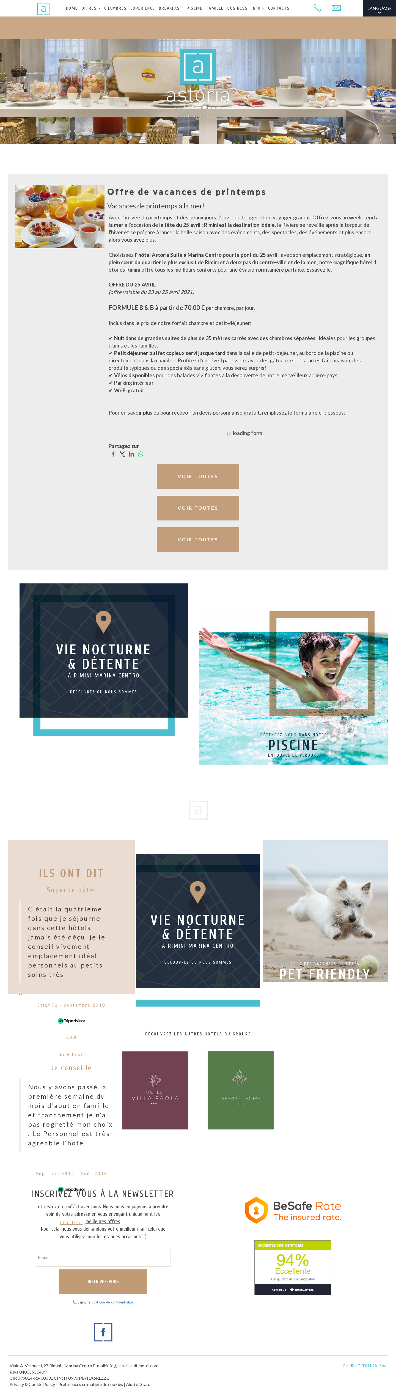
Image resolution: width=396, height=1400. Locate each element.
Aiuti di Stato (138, 1384)
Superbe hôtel (72, 890)
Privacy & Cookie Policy (32, 1384)
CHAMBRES (115, 8)
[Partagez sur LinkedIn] (131, 453)
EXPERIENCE (143, 8)
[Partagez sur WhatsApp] (140, 453)
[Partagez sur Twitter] (122, 453)
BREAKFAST (171, 8)
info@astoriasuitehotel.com (132, 1365)
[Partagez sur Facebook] (113, 453)
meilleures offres (103, 1222)
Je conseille (71, 1068)
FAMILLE (215, 8)
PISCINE (195, 8)
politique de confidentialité (112, 1302)
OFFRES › (91, 8)
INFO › (258, 8)
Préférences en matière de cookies (90, 1384)
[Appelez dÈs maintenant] (317, 8)
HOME (72, 8)
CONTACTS (279, 8)
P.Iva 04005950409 (28, 1371)
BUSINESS (237, 8)
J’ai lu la (105, 1302)
